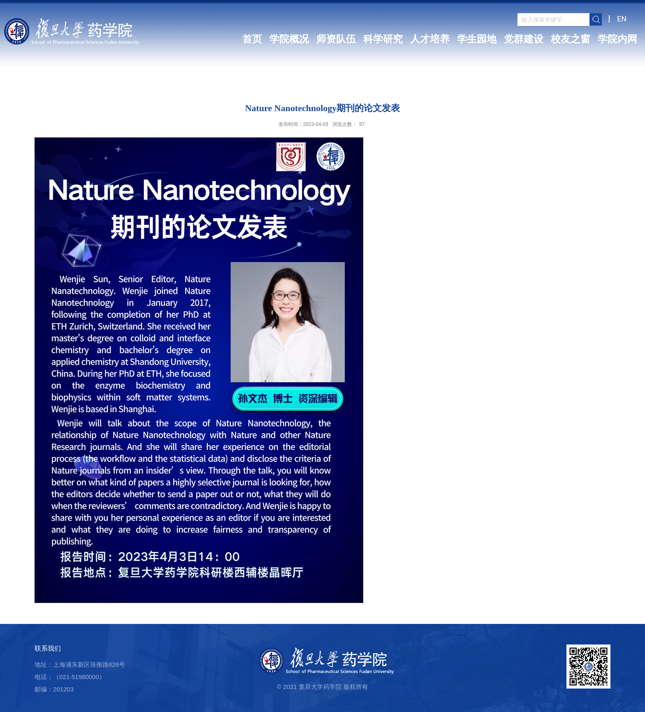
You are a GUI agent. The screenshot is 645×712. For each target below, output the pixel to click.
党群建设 (523, 39)
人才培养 (430, 39)
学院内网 (617, 39)
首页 (252, 39)
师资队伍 (336, 39)
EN (621, 18)
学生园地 (477, 39)
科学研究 (383, 39)
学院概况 (289, 39)
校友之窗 (570, 39)
